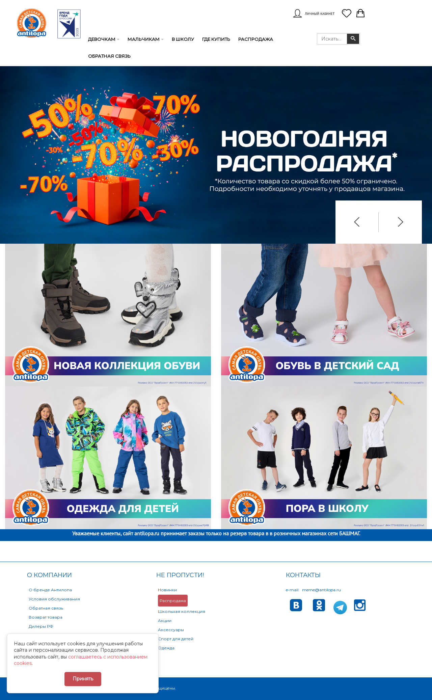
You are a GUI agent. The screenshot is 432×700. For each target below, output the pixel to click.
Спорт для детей (175, 638)
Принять (83, 679)
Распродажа (173, 600)
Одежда (166, 647)
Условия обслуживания (54, 598)
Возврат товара (45, 617)
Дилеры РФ (41, 626)
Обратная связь (46, 608)
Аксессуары (171, 629)
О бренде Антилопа (50, 589)
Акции (164, 620)
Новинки (167, 589)
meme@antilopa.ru (321, 589)
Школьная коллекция (181, 611)
